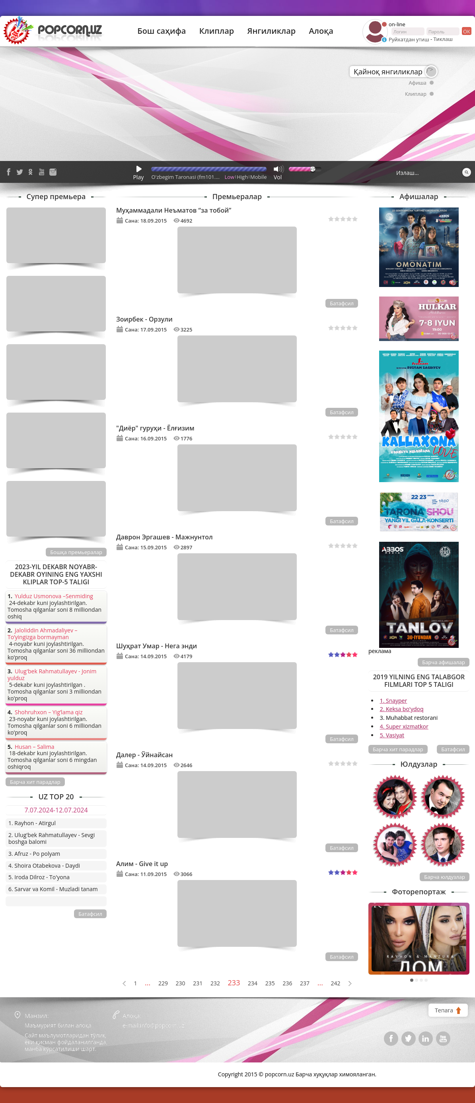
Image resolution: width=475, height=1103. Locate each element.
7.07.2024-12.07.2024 (56, 810)
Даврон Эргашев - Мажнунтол (164, 537)
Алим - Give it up (142, 863)
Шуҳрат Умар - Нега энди (156, 646)
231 (197, 983)
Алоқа (321, 31)
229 (163, 983)
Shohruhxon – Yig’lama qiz (48, 712)
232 (215, 983)
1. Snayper (393, 700)
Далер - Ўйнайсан (144, 754)
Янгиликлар (271, 31)
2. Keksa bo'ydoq (402, 709)
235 (270, 983)
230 (180, 983)
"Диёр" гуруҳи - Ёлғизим (155, 428)
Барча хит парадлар (398, 749)
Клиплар (216, 31)
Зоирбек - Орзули (144, 319)
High (242, 176)
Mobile (258, 176)
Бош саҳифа (161, 31)
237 (305, 983)
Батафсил (342, 303)
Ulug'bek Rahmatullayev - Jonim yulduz (52, 675)
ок (466, 31)
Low (230, 176)
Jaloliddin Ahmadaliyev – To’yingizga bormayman (43, 634)
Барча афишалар (443, 662)
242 (336, 983)
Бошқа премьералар (76, 552)
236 (287, 983)
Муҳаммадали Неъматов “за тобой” (173, 210)
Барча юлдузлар (444, 876)
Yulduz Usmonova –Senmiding (54, 596)
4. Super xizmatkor (404, 726)
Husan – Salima (34, 747)
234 (252, 983)
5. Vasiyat (392, 735)
